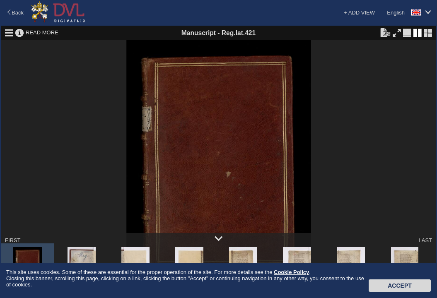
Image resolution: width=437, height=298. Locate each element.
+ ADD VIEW (359, 13)
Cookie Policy (291, 272)
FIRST (13, 240)
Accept (400, 285)
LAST (425, 240)
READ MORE (42, 32)
